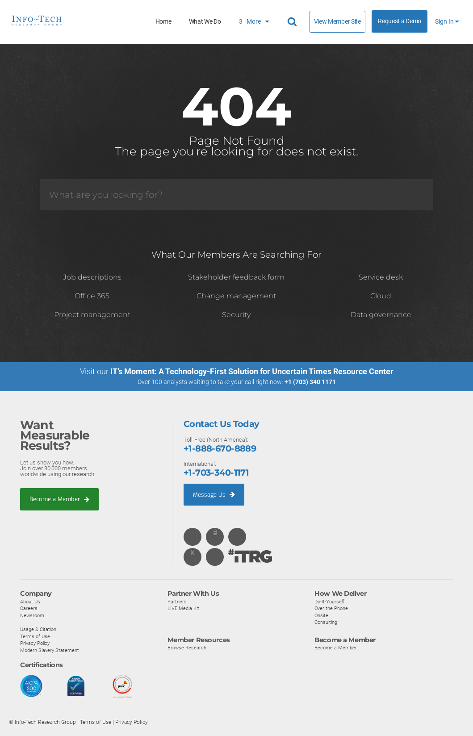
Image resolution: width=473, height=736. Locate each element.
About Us (30, 601)
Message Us (214, 494)
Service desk (381, 277)
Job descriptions (92, 277)
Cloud (380, 296)
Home (163, 21)
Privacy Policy (35, 643)
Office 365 (92, 296)
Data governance (381, 314)
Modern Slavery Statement (49, 650)
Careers (29, 608)
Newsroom (32, 615)
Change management (236, 296)
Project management (92, 314)
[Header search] (293, 22)
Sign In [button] (447, 21)
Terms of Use (35, 636)
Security (236, 314)
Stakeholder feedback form (236, 277)
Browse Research (186, 647)
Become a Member (59, 499)
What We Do (205, 21)
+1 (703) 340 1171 (310, 381)
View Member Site (337, 21)
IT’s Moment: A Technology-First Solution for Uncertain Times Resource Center (251, 371)
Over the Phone (331, 608)
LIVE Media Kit (183, 608)
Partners (177, 601)
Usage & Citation (38, 629)
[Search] (236, 194)
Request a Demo (399, 21)
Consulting (325, 622)
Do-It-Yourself (329, 601)
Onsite (321, 615)
